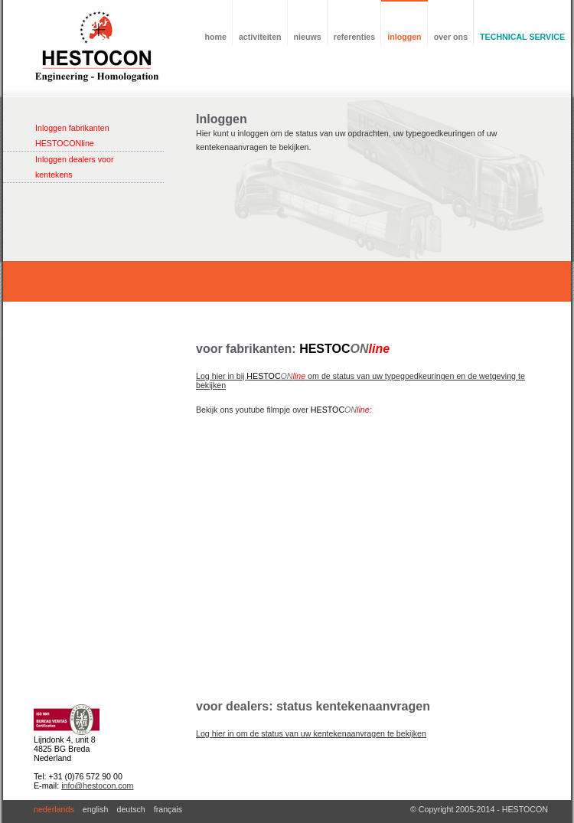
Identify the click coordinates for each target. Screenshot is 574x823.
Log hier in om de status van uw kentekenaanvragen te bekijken (311, 733)
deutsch (130, 809)
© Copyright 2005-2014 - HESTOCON (479, 809)
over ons (451, 36)
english (96, 809)
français (168, 809)
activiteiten (260, 36)
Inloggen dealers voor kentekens (74, 167)
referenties (355, 36)
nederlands (54, 809)
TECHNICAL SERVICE (522, 36)
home (216, 36)
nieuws (307, 36)
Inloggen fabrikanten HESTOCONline (72, 135)
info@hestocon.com (97, 785)
